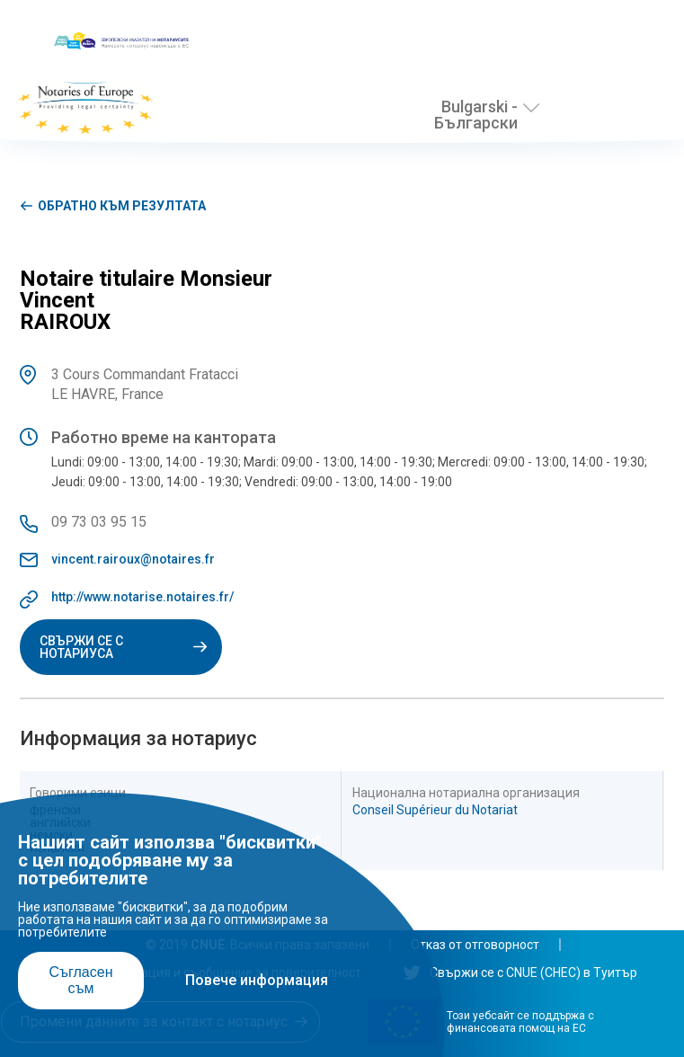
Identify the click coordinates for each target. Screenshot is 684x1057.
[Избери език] (531, 108)
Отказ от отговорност (475, 944)
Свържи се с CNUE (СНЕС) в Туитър (520, 972)
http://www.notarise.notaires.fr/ (142, 597)
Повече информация (256, 980)
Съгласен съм (80, 980)
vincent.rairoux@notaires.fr (133, 559)
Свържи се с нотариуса (121, 647)
